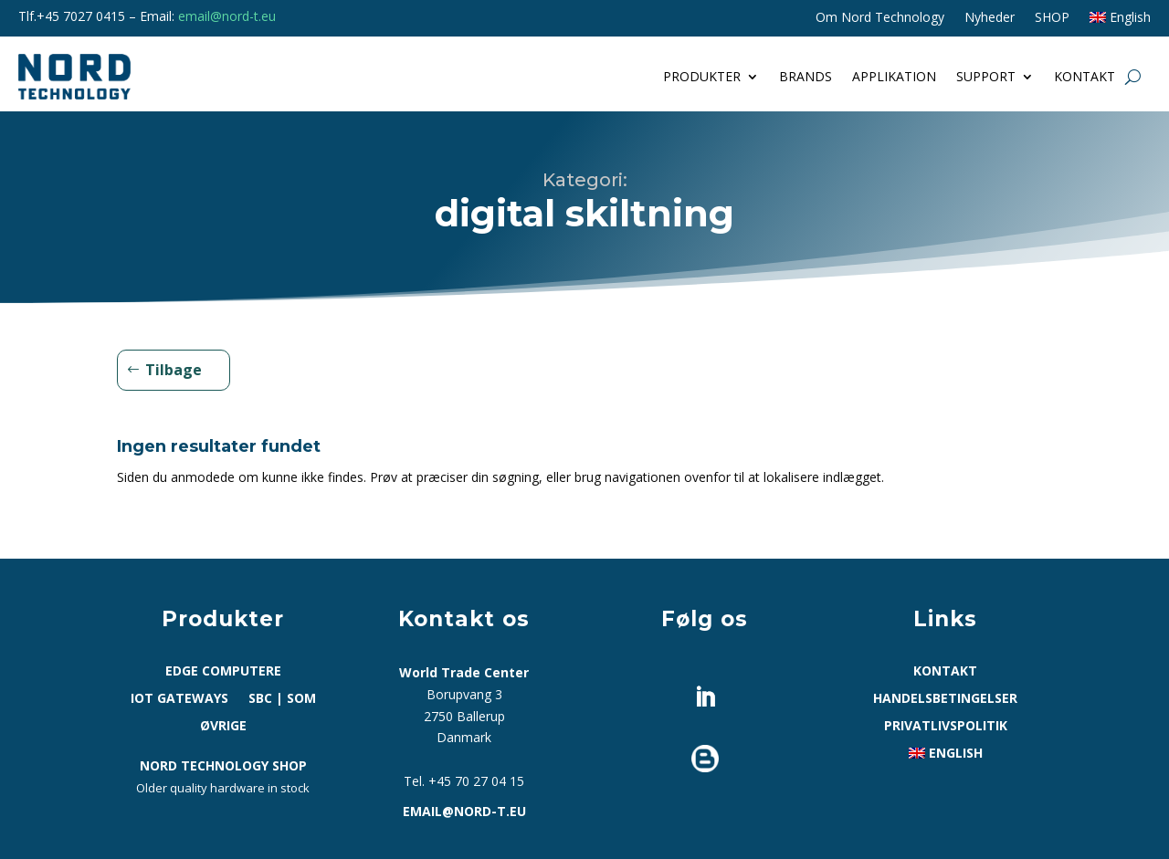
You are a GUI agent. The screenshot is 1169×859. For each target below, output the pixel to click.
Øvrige (223, 726)
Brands (805, 76)
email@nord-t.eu (227, 16)
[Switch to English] (1120, 21)
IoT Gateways (179, 699)
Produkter (702, 76)
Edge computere (223, 672)
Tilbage (173, 370)
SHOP (1052, 18)
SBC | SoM (282, 699)
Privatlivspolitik (945, 726)
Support (986, 76)
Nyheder (989, 18)
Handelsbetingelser (945, 699)
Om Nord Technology (880, 18)
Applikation (894, 76)
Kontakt (1084, 76)
